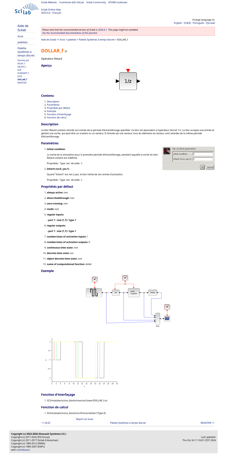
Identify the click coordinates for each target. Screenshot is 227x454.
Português (198, 23)
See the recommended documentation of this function (69, 33)
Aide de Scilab (23, 28)
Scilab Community (96, 2)
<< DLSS (46, 422)
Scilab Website (49, 2)
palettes (23, 42)
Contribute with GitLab (71, 2)
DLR (19, 69)
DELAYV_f (22, 66)
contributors (23, 449)
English (178, 23)
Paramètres (53, 104)
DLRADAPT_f (23, 73)
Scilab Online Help (51, 9)
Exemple (51, 111)
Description (53, 101)
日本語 (187, 23)
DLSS (20, 76)
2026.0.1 (102, 29)
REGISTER (22, 82)
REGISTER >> (207, 422)
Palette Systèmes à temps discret (26, 51)
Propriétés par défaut (58, 108)
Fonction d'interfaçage (59, 114)
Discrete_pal (23, 60)
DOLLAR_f (22, 79)
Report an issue (84, 419)
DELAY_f (21, 63)
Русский (210, 23)
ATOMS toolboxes (117, 2)
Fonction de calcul (56, 117)
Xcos (20, 36)
